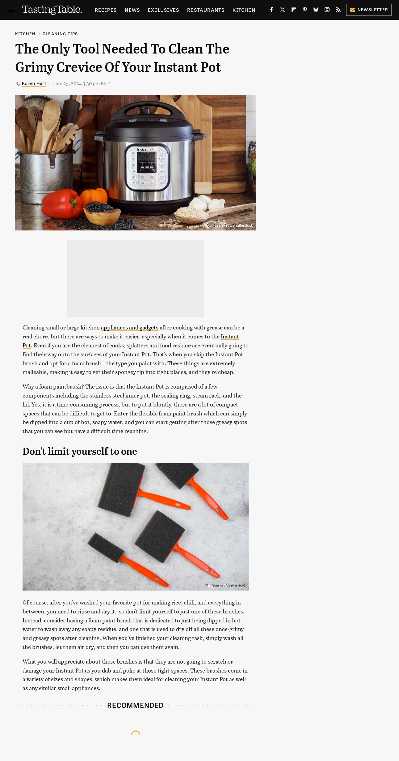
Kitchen (244, 9)
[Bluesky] (316, 11)
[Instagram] (327, 11)
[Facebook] (271, 11)
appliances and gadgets (129, 327)
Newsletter (369, 9)
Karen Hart (34, 83)
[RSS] (338, 11)
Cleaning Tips (60, 34)
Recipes (106, 9)
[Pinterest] (305, 11)
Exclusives (163, 9)
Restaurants (206, 9)
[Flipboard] (294, 11)
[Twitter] (282, 11)
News (132, 9)
